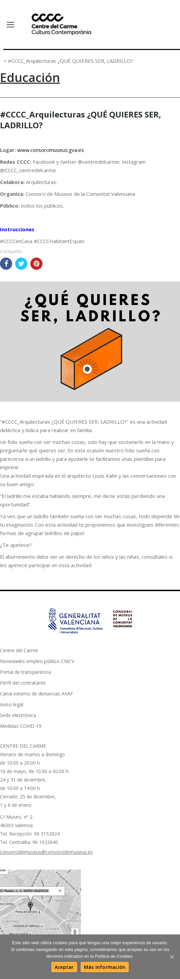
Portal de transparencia (25, 672)
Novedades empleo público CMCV (37, 661)
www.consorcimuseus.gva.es (50, 150)
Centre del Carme (19, 650)
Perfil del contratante (23, 683)
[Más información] (105, 967)
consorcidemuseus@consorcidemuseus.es (46, 852)
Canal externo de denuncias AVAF (36, 693)
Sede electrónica (18, 715)
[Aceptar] (64, 967)
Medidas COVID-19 (20, 726)
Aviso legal (11, 704)
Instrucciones (17, 229)
